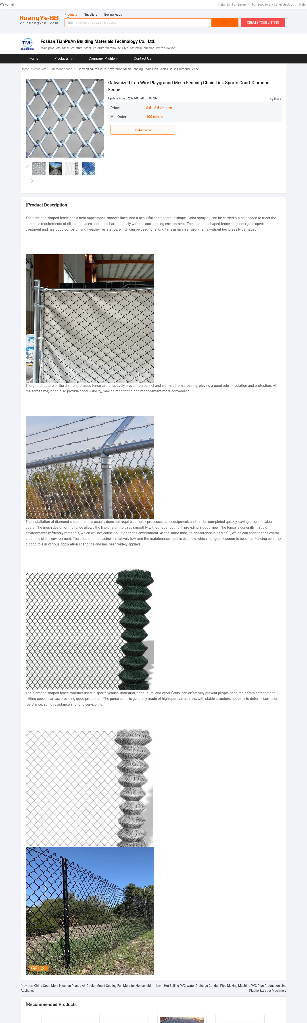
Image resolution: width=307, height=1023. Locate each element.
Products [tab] (71, 14)
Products (63, 58)
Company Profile (103, 58)
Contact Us (142, 58)
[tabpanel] (152, 22)
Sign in (225, 4)
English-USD (286, 4)
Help (302, 4)
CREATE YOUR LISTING (263, 22)
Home (33, 58)
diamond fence (61, 69)
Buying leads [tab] (113, 14)
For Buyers (241, 4)
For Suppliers (262, 4)
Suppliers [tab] (90, 14)
